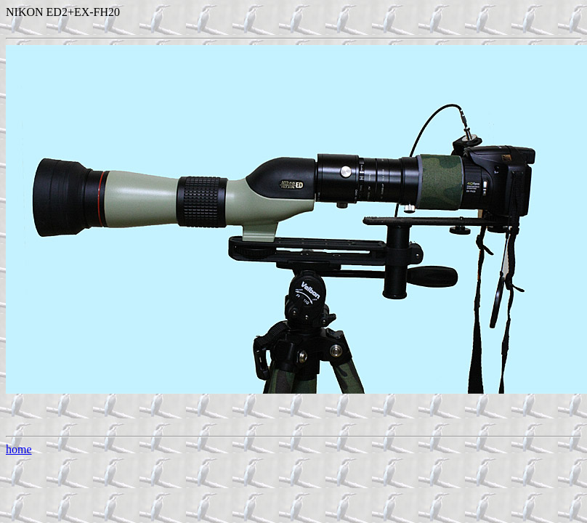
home (19, 449)
